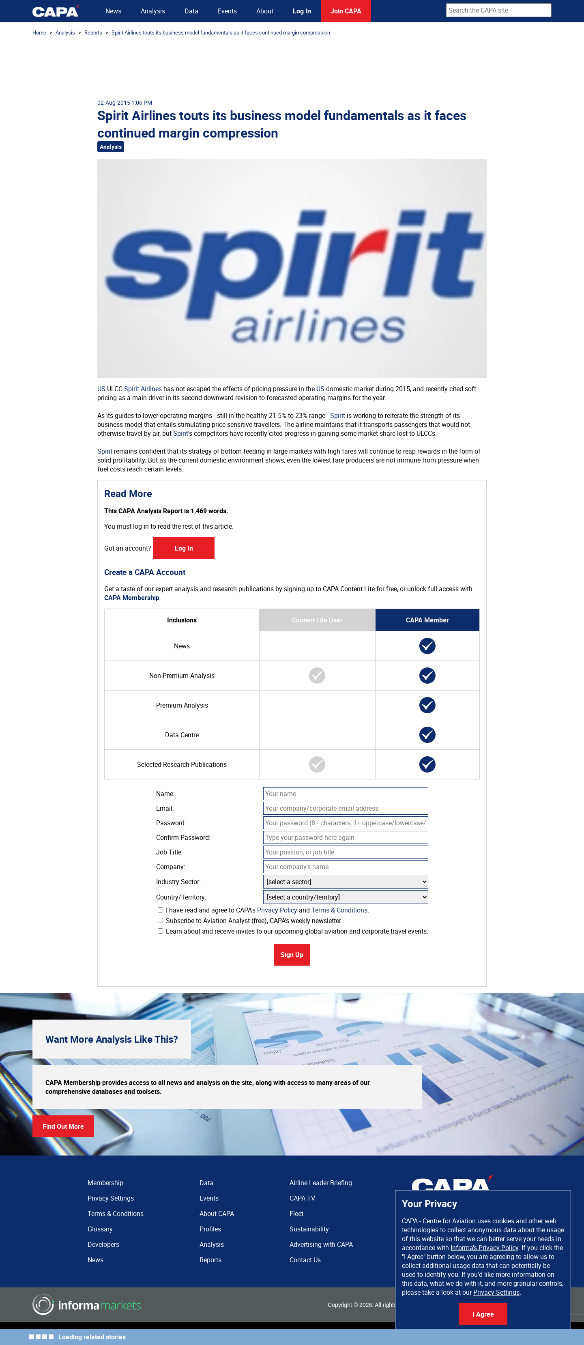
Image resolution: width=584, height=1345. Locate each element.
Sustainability (309, 1228)
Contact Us (305, 1259)
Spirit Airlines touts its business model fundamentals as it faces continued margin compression (221, 32)
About (264, 10)
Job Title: (169, 852)
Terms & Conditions (339, 910)
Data (191, 10)
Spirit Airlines (143, 388)
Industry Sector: (178, 881)
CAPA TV (302, 1198)
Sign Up (292, 954)
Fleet (296, 1213)
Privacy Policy (277, 910)
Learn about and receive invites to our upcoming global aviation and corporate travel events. (293, 931)
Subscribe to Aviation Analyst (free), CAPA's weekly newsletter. (250, 920)
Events (227, 10)
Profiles (210, 1228)
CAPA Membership (131, 597)
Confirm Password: (183, 837)
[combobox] (499, 10)
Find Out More (63, 1126)
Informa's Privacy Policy (484, 1247)
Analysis (153, 10)
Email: (165, 808)
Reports (93, 32)
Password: (171, 822)
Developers (103, 1244)
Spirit (337, 415)
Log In (302, 10)
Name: (165, 793)
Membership (105, 1182)
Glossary (100, 1228)
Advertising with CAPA (321, 1244)
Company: (170, 866)
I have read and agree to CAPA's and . (263, 910)
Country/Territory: (181, 897)
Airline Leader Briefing (321, 1182)
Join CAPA (346, 10)
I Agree (483, 1314)
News (113, 10)
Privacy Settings (496, 1292)
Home (39, 32)
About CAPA (217, 1213)
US (101, 388)
